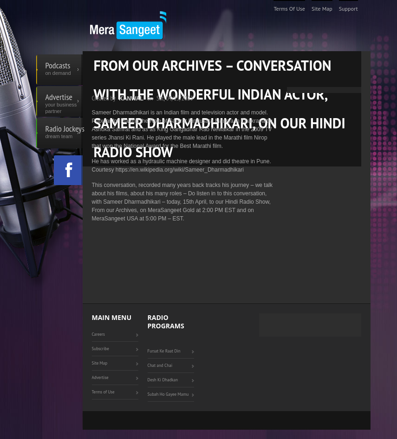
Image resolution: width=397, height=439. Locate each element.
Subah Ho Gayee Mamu (168, 394)
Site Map (322, 8)
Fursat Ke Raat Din (164, 350)
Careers (98, 334)
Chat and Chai (160, 365)
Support (348, 8)
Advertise (64, 101)
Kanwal (131, 98)
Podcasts (64, 69)
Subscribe (100, 348)
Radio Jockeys (64, 133)
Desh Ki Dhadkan (163, 379)
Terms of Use (289, 8)
